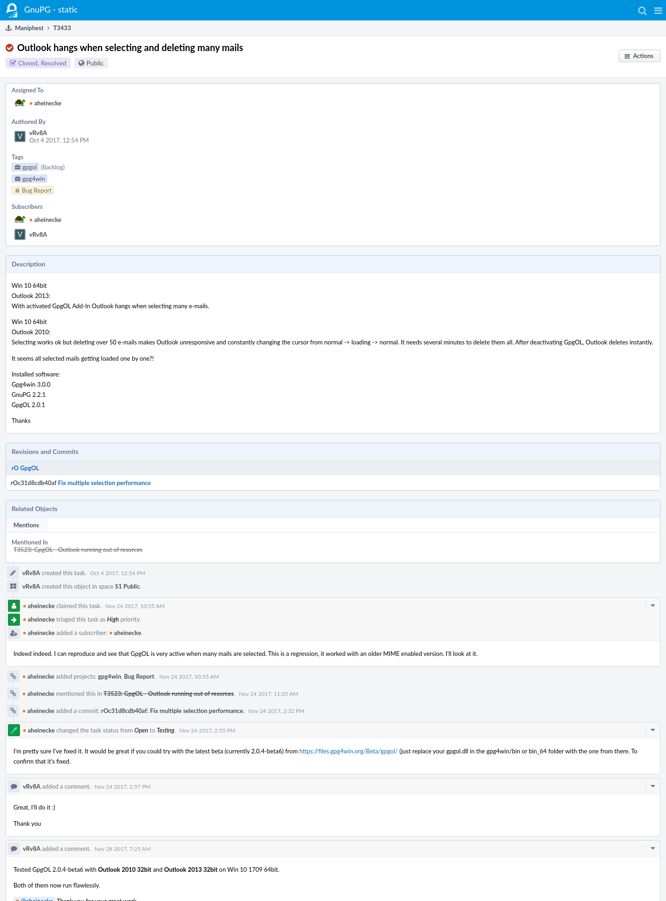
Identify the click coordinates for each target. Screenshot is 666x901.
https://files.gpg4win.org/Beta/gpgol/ (348, 751)
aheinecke (45, 103)
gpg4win (109, 676)
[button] (658, 10)
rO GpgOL (25, 468)
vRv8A (38, 132)
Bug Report (139, 676)
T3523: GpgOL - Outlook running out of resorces (78, 549)
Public (95, 63)
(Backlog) (52, 167)
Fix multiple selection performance (104, 482)
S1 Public (127, 586)
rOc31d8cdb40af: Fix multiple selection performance (172, 710)
